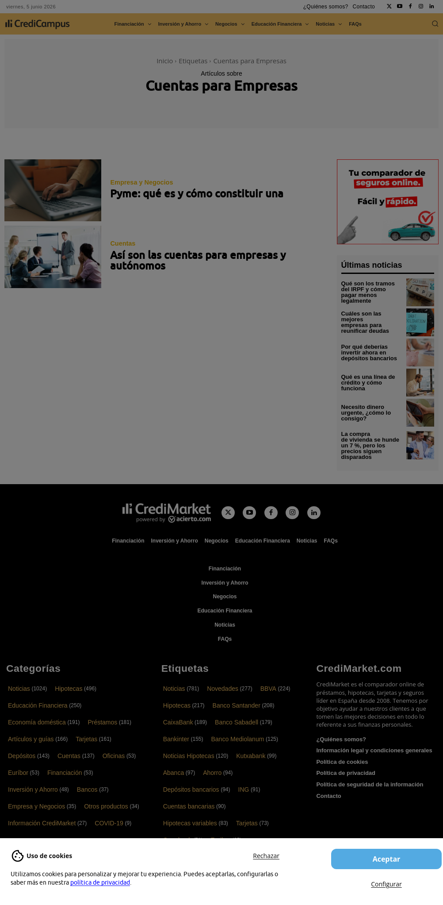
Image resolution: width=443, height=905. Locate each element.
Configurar (386, 884)
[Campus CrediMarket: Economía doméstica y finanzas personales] (185, 511)
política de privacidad (100, 882)
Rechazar (266, 855)
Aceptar (387, 859)
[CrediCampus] (37, 24)
